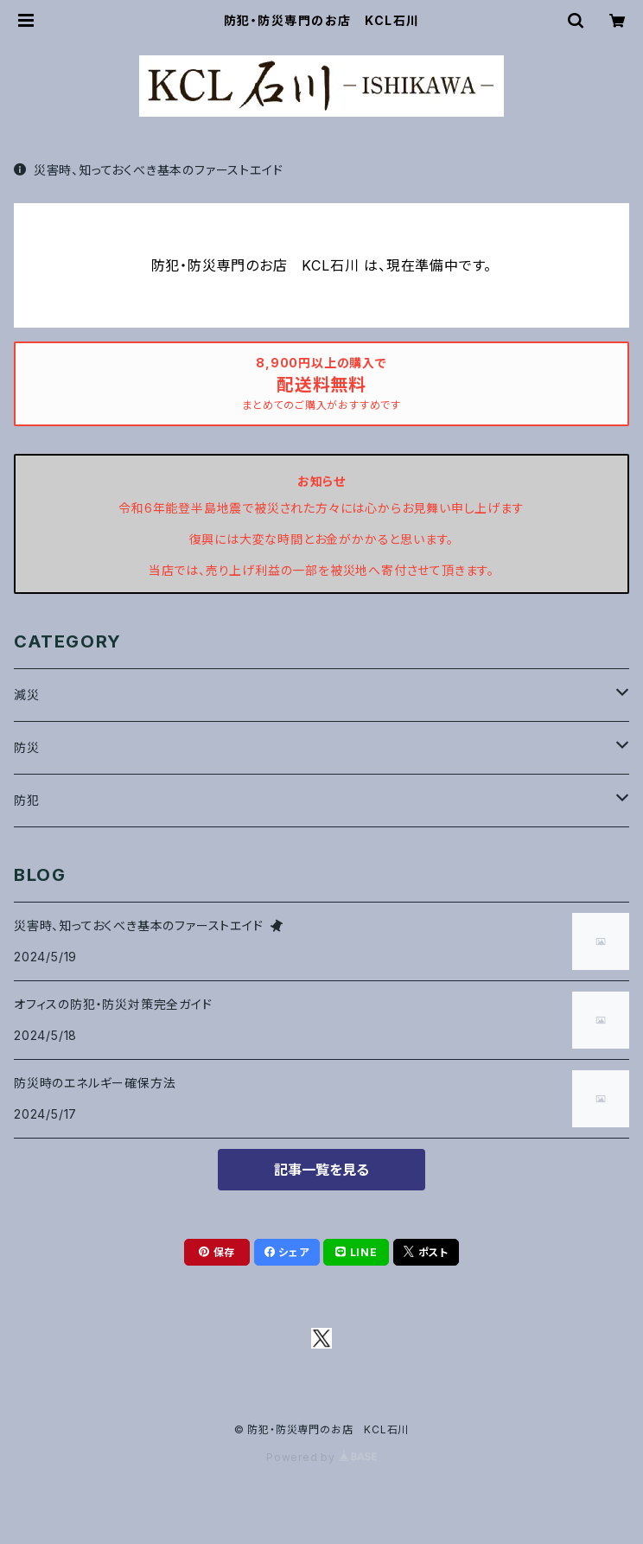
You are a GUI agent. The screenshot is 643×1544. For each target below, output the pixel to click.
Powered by (321, 1457)
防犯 (27, 800)
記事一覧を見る (321, 1169)
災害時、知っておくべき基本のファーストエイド (148, 170)
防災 (27, 747)
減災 (27, 694)
